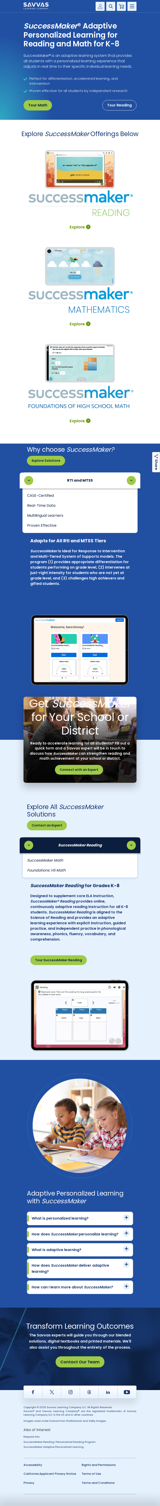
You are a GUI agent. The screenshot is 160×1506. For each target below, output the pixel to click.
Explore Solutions (46, 460)
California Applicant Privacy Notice (50, 1474)
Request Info (32, 1437)
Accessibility (33, 1465)
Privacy (29, 1483)
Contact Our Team (80, 1362)
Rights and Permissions (99, 1465)
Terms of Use (91, 1474)
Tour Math (37, 105)
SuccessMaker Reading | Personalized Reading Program (60, 1442)
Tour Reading (119, 105)
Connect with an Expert (79, 769)
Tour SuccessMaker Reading (58, 960)
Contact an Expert (47, 825)
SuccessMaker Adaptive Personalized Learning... (54, 1447)
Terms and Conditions (98, 1483)
